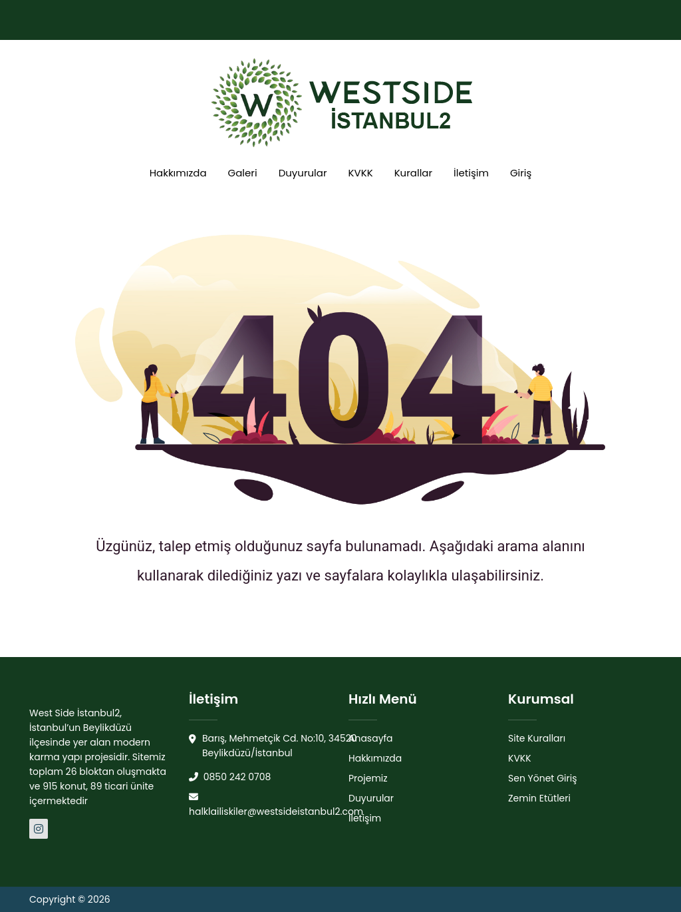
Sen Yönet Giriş (542, 778)
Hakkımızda (178, 173)
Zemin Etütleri (539, 798)
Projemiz (368, 778)
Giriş (520, 173)
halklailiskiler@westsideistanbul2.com (276, 805)
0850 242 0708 (230, 777)
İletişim (471, 173)
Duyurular (303, 173)
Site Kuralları (536, 738)
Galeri (242, 173)
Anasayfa (370, 738)
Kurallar (413, 173)
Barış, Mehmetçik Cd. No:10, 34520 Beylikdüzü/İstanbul (273, 746)
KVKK (360, 173)
